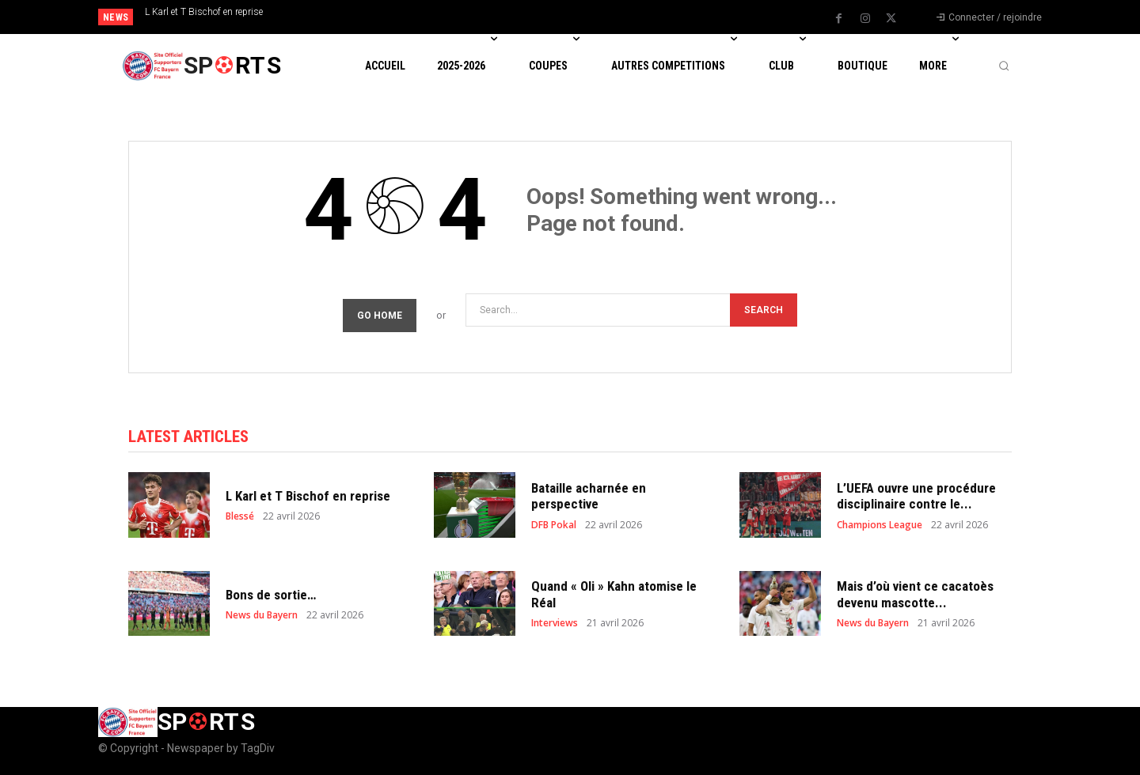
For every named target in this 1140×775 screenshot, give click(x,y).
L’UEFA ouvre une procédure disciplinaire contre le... (916, 496)
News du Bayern (262, 615)
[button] (1003, 65)
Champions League (879, 525)
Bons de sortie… (271, 595)
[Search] (763, 310)
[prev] (597, 17)
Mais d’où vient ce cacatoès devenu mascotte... (915, 594)
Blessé (240, 516)
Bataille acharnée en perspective (588, 496)
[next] (623, 17)
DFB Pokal (553, 525)
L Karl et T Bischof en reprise (204, 11)
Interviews (554, 623)
